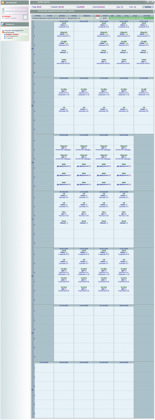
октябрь (38, 16)
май (112, 16)
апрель (105, 16)
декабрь (62, 16)
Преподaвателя (12, 36)
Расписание (9, 32)
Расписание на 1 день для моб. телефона (127, 18)
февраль (86, 16)
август (135, 16)
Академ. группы (12, 34)
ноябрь (49, 16)
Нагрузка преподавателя (13, 30)
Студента (9, 38)
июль (127, 16)
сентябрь (146, 16)
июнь (119, 16)
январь (74, 16)
